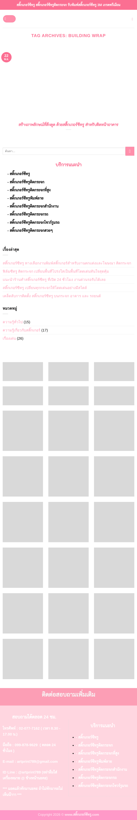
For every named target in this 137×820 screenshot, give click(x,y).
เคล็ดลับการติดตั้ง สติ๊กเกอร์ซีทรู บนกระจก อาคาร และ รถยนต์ (52, 296)
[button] (9, 19)
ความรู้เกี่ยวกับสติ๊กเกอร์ (21, 330)
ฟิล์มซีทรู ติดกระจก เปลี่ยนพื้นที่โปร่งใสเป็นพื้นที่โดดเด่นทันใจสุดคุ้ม (56, 271)
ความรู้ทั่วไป (13, 322)
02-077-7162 (29, 728)
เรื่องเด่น (9, 338)
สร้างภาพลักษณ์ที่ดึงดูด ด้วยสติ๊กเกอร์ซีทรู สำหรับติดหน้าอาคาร (68, 125)
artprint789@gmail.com (37, 761)
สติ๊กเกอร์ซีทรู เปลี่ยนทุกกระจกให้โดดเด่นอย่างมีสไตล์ (45, 288)
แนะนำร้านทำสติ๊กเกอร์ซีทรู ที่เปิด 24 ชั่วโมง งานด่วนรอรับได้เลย (54, 279)
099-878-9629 (26, 745)
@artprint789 (29, 772)
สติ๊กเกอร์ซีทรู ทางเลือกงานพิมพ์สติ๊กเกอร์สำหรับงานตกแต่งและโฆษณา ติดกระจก (67, 263)
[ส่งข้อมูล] (129, 151)
